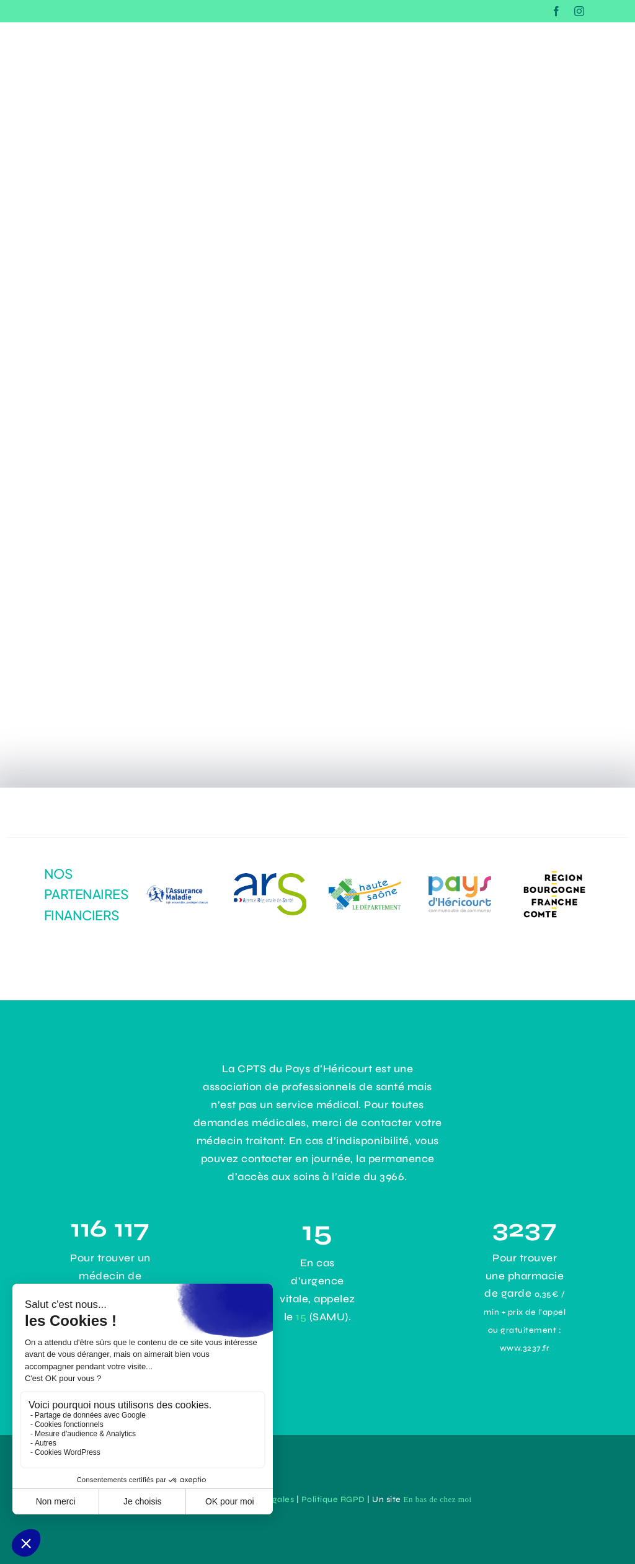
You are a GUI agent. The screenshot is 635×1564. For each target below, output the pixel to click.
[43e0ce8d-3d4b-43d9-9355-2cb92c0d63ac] (460, 876)
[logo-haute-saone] (365, 884)
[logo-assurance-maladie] (175, 880)
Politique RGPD (333, 1499)
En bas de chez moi (437, 1499)
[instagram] (579, 11)
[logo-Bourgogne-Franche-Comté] (554, 870)
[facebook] (556, 11)
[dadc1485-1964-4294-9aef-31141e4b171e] (270, 878)
